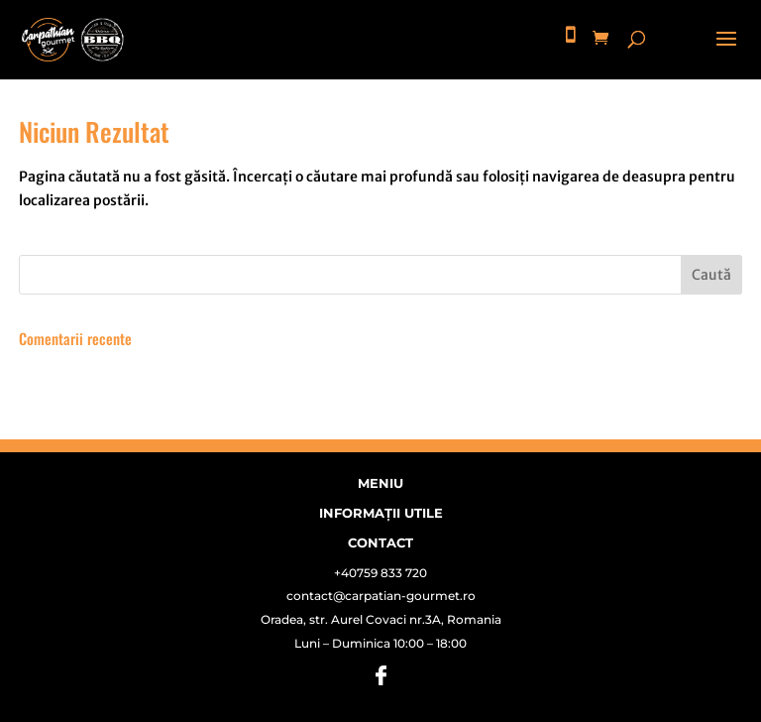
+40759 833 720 (380, 572)
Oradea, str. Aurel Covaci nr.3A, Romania (381, 619)
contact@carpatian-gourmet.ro (381, 595)
